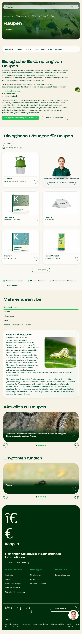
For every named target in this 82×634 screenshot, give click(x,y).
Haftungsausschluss (57, 628)
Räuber (8, 579)
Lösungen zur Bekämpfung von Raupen (20, 118)
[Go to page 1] (36, 445)
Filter (7, 143)
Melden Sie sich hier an (18, 563)
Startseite (7, 16)
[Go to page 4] (43, 445)
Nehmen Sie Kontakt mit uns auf (61, 183)
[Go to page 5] (45, 445)
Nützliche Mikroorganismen (15, 592)
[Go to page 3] (41, 445)
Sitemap (78, 628)
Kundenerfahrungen (62, 575)
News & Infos (35, 579)
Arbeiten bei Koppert (38, 583)
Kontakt (33, 588)
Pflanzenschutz (21, 16)
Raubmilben (9, 575)
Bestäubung (9, 601)
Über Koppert (35, 575)
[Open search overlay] (72, 7)
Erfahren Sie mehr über (55, 118)
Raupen (54, 16)
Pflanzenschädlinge (39, 16)
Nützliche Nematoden (12, 91)
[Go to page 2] (39, 445)
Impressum (26, 628)
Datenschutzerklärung (40, 628)
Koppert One (60, 579)
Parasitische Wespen (13, 583)
